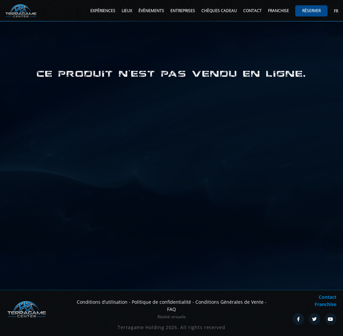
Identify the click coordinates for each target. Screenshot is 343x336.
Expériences (102, 11)
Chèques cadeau (219, 11)
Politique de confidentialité (161, 302)
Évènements (151, 11)
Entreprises (182, 11)
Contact (252, 11)
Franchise (278, 11)
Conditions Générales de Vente (229, 302)
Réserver (311, 11)
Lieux (127, 11)
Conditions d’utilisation (102, 302)
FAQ (171, 309)
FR (336, 11)
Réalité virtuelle (171, 317)
